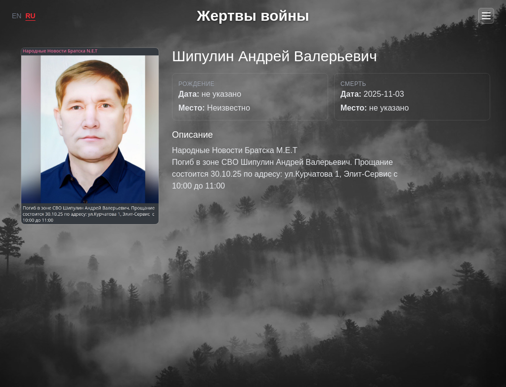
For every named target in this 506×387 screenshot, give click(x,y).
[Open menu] (486, 16)
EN (16, 16)
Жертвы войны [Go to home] (253, 15)
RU (30, 16)
